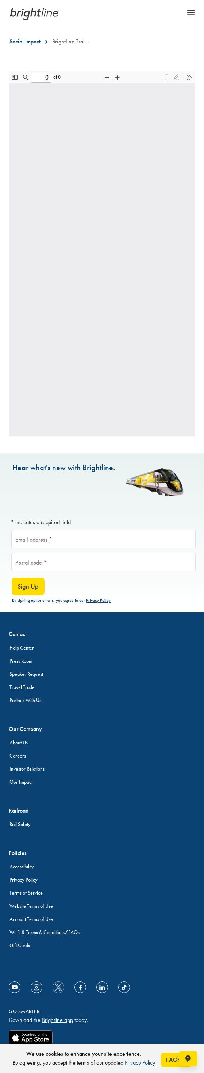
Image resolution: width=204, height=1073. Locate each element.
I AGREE (176, 1059)
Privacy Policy (98, 600)
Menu (190, 12)
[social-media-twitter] (58, 987)
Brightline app (57, 1019)
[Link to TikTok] (124, 987)
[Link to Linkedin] (102, 987)
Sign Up (28, 586)
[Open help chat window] (188, 1058)
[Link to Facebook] (80, 987)
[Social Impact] (25, 41)
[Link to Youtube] (14, 987)
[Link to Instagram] (36, 987)
